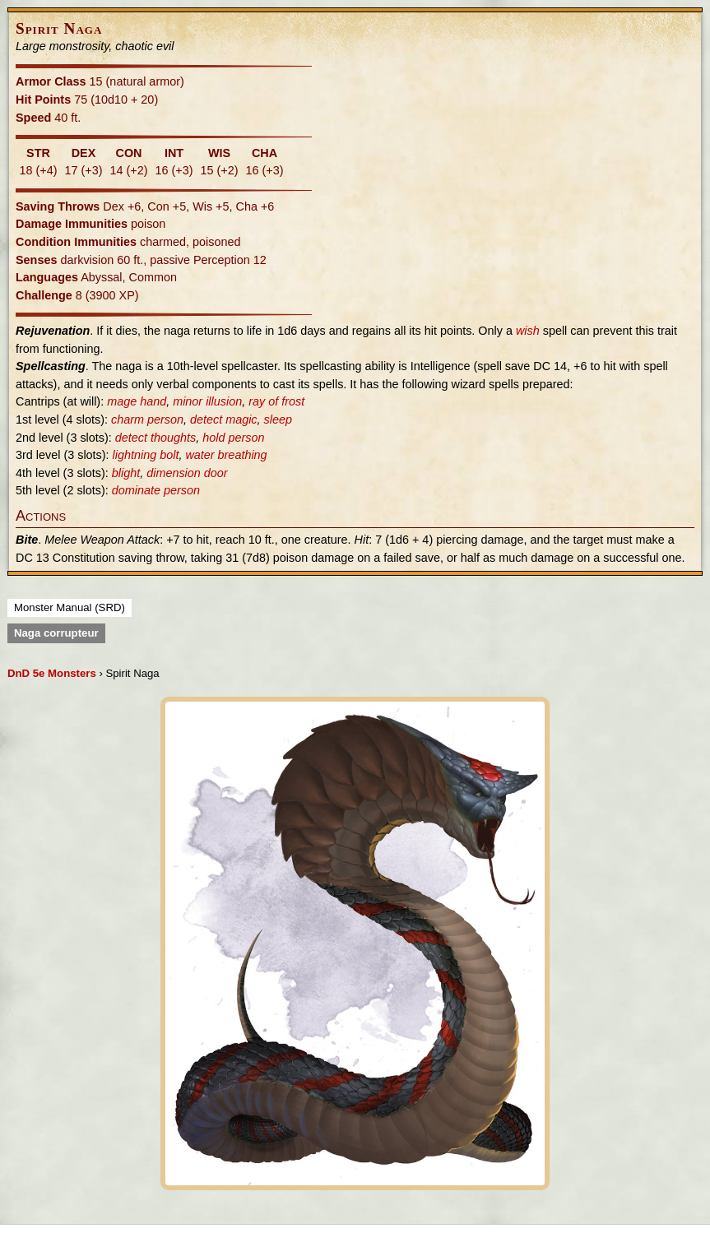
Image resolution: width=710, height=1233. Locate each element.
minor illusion (207, 401)
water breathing (226, 454)
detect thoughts (155, 437)
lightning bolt (146, 454)
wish (528, 330)
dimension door (186, 473)
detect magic (224, 419)
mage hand (136, 401)
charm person (147, 419)
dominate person (156, 490)
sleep (278, 419)
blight (126, 473)
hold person (233, 437)
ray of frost (276, 401)
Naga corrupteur (56, 633)
